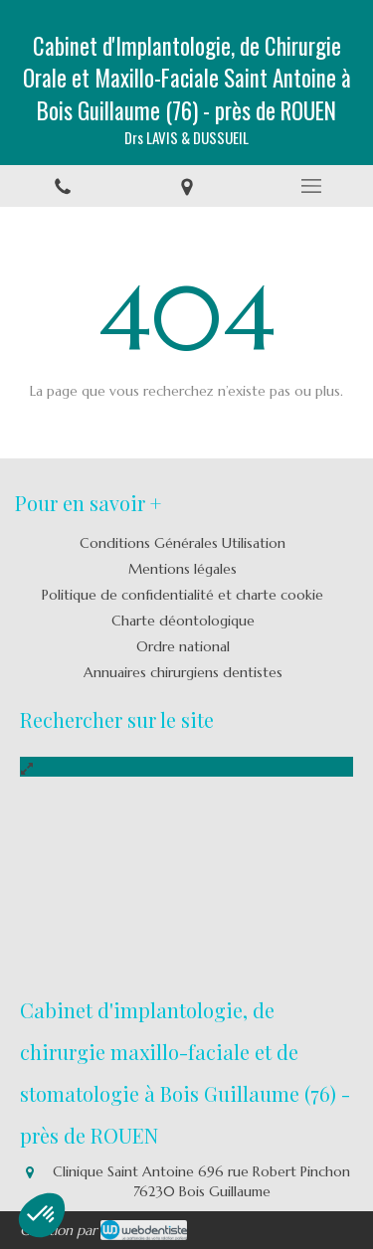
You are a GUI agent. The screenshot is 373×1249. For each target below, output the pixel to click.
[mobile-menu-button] (311, 186)
